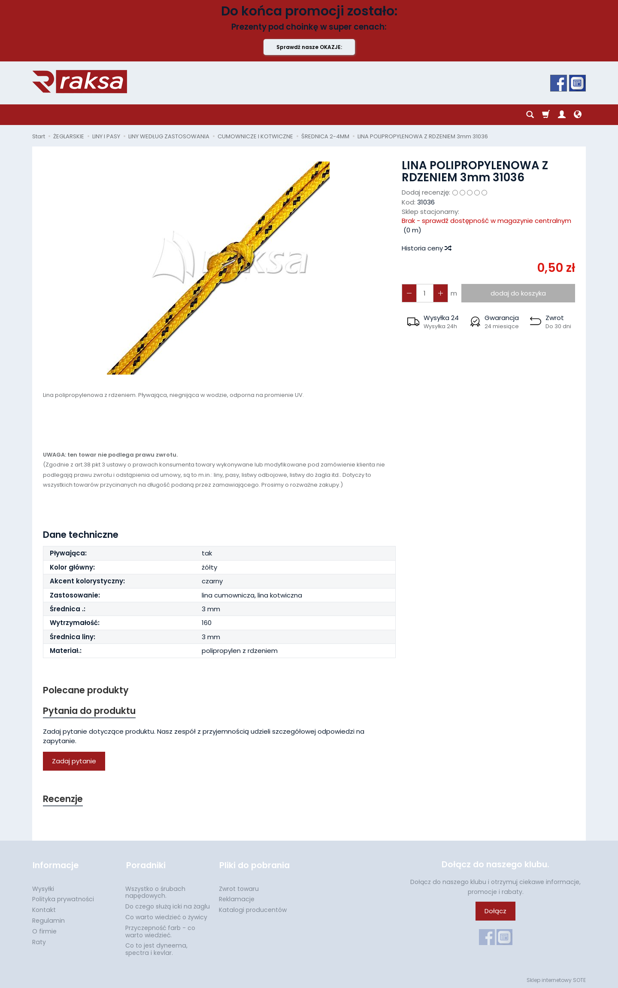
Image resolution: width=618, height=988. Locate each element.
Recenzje (63, 799)
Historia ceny (426, 248)
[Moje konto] (562, 114)
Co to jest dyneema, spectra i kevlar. (156, 948)
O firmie (44, 930)
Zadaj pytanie (74, 761)
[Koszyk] (546, 114)
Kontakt (44, 909)
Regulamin (48, 919)
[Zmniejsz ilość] (440, 293)
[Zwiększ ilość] (409, 293)
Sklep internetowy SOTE (556, 979)
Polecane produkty (86, 690)
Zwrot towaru (239, 888)
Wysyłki (43, 888)
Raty (39, 941)
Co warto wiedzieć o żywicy (166, 916)
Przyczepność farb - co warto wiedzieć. (160, 931)
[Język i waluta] (578, 114)
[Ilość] (424, 293)
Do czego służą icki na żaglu (167, 905)
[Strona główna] (79, 81)
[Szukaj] (530, 114)
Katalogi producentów (253, 909)
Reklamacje (236, 898)
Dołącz (495, 911)
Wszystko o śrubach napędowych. (155, 892)
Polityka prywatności (63, 898)
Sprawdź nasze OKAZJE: (309, 47)
